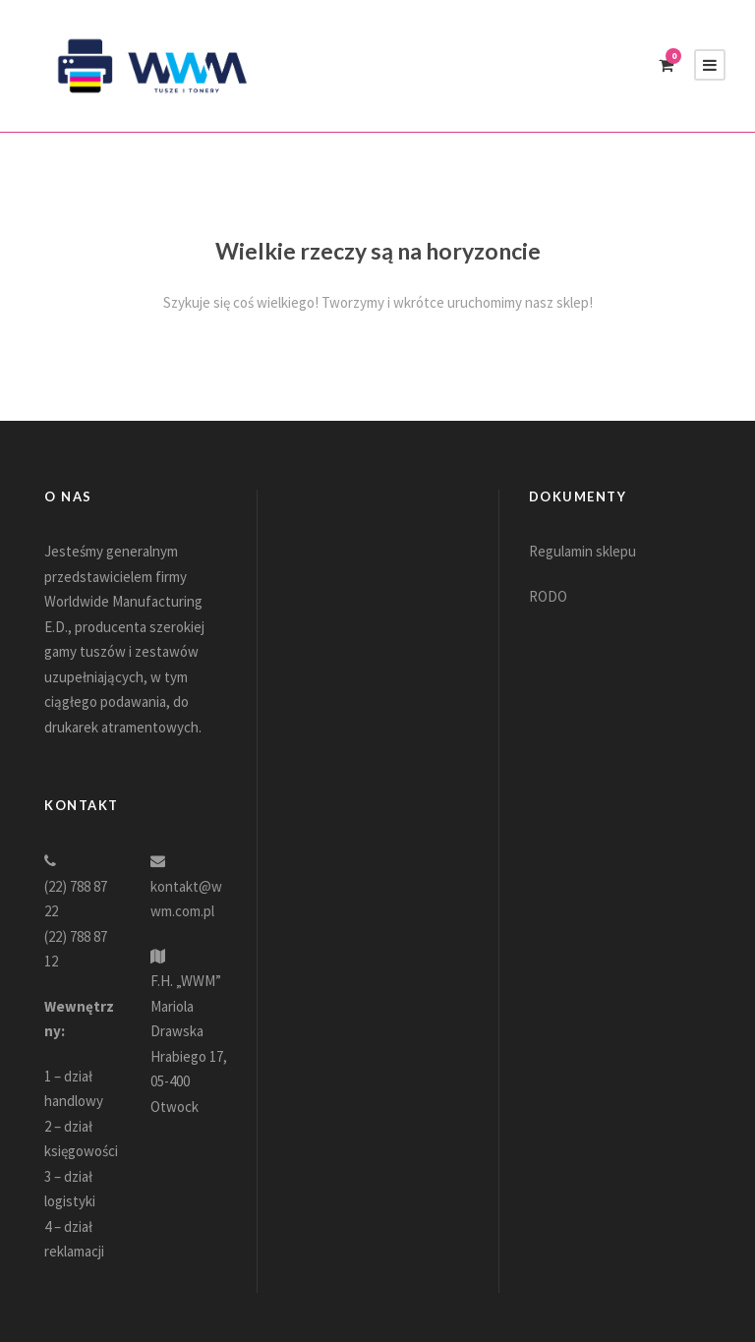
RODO (548, 596)
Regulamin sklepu (582, 551)
